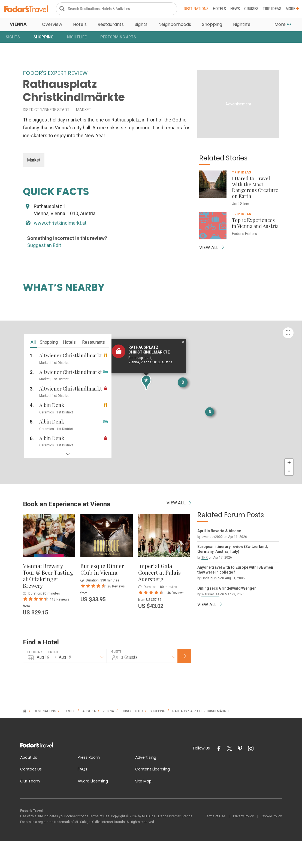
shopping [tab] (49, 342)
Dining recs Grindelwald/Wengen (226, 588)
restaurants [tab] (93, 342)
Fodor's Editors (244, 233)
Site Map (143, 781)
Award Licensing (93, 781)
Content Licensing (152, 769)
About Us (28, 757)
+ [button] (289, 463)
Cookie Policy (272, 816)
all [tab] (33, 342)
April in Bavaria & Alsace (219, 531)
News (235, 8)
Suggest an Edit (44, 245)
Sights (141, 24)
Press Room (89, 757)
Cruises (251, 8)
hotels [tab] (69, 342)
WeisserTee (210, 594)
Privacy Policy (243, 816)
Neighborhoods (174, 24)
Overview (52, 24)
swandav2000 (212, 537)
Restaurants (111, 24)
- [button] (289, 471)
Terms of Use (215, 816)
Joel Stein (240, 204)
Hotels (219, 8)
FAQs (82, 769)
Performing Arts (118, 37)
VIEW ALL (211, 247)
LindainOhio (210, 578)
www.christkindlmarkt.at (60, 223)
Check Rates (188, 656)
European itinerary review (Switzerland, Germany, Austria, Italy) (232, 549)
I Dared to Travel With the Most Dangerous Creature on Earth (255, 187)
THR (204, 557)
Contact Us (31, 769)
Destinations (196, 8)
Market (33, 160)
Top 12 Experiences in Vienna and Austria (255, 223)
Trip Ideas (272, 8)
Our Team (30, 781)
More (292, 8)
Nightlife (241, 24)
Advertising (145, 757)
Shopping (212, 24)
